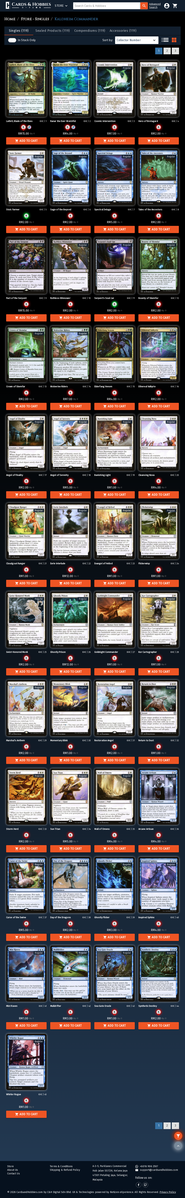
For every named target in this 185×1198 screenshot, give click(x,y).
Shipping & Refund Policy (65, 1169)
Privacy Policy (168, 1192)
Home (9, 19)
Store (10, 1166)
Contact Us (13, 1173)
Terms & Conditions (61, 1166)
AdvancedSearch (154, 6)
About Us (12, 1169)
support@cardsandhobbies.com (158, 1169)
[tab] (18, 31)
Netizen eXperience (121, 1192)
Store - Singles (35, 19)
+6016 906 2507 (148, 1166)
